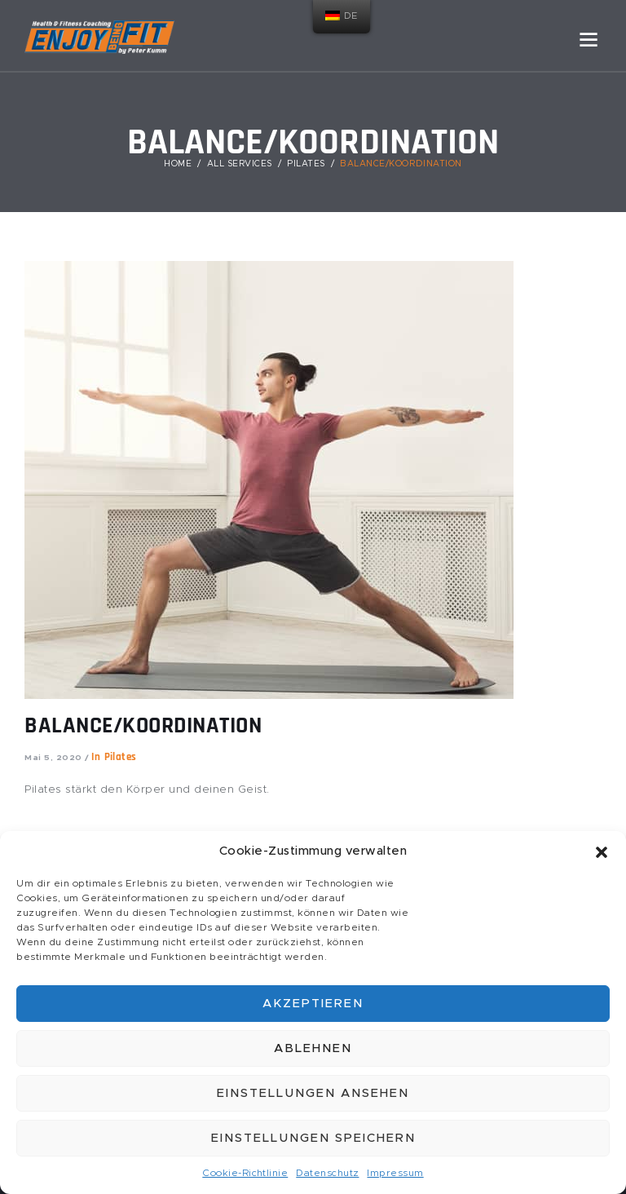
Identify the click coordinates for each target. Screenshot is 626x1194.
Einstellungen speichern (313, 1138)
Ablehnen (313, 1048)
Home (178, 164)
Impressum (396, 1173)
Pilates (306, 164)
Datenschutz (327, 1173)
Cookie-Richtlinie (245, 1173)
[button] (601, 852)
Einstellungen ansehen (313, 1093)
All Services (239, 164)
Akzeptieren (313, 1003)
